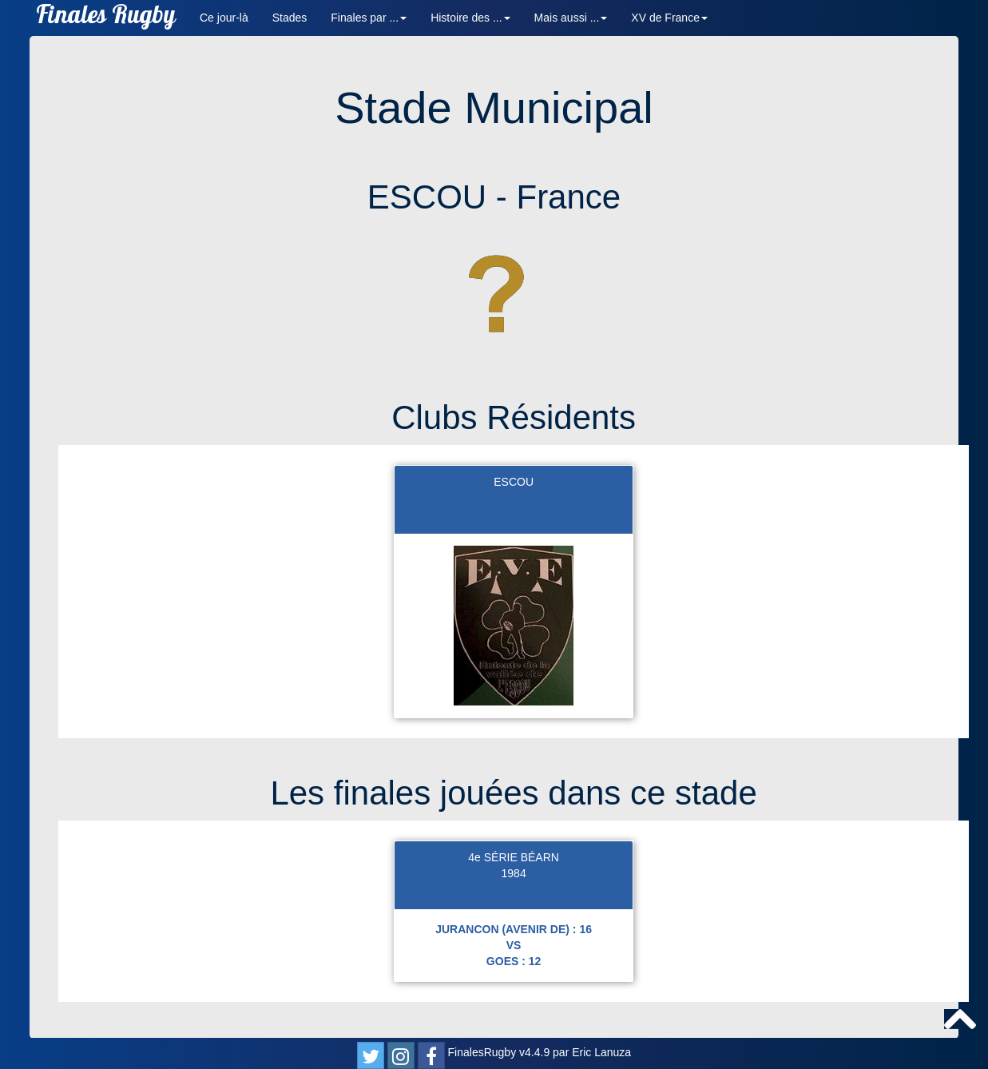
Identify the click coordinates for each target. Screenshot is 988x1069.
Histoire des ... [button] (470, 17)
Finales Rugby (106, 18)
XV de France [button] (669, 17)
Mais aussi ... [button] (571, 17)
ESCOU (514, 481)
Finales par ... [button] (369, 17)
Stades (290, 17)
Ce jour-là (224, 17)
